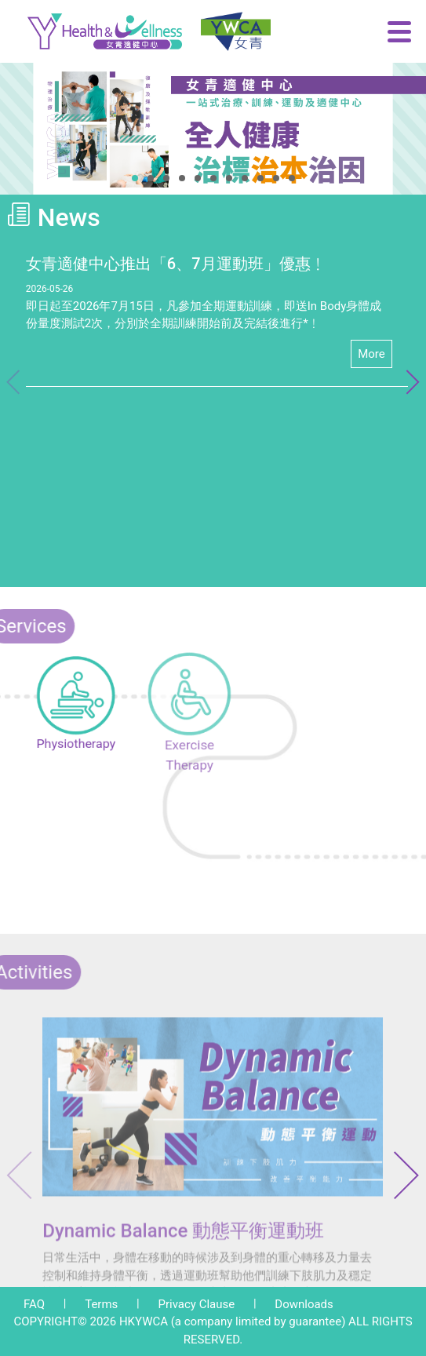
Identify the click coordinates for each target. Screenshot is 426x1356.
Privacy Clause (196, 1304)
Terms (101, 1304)
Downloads (304, 1304)
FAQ (34, 1304)
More (371, 354)
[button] (135, 178)
